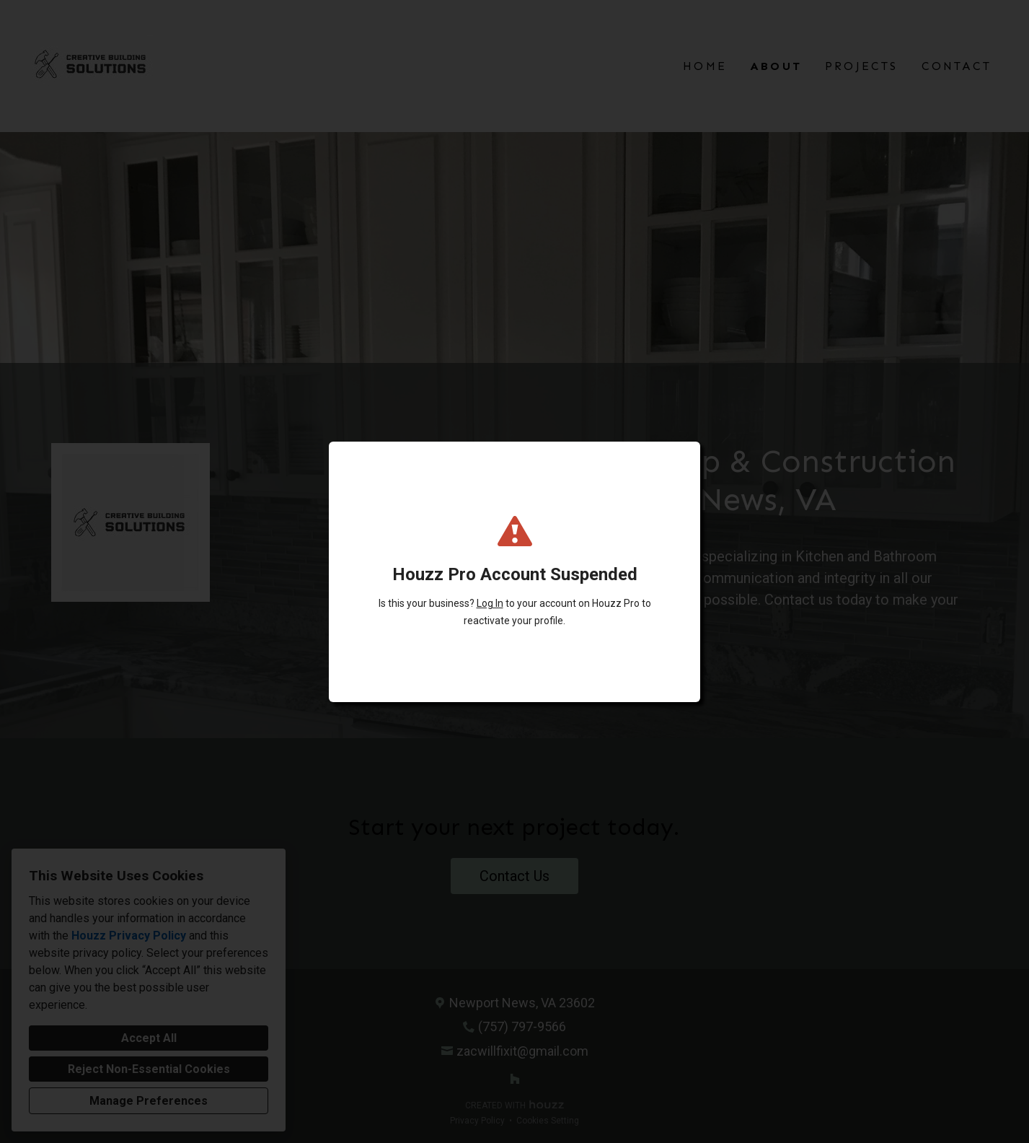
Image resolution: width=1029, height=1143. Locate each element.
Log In (490, 603)
